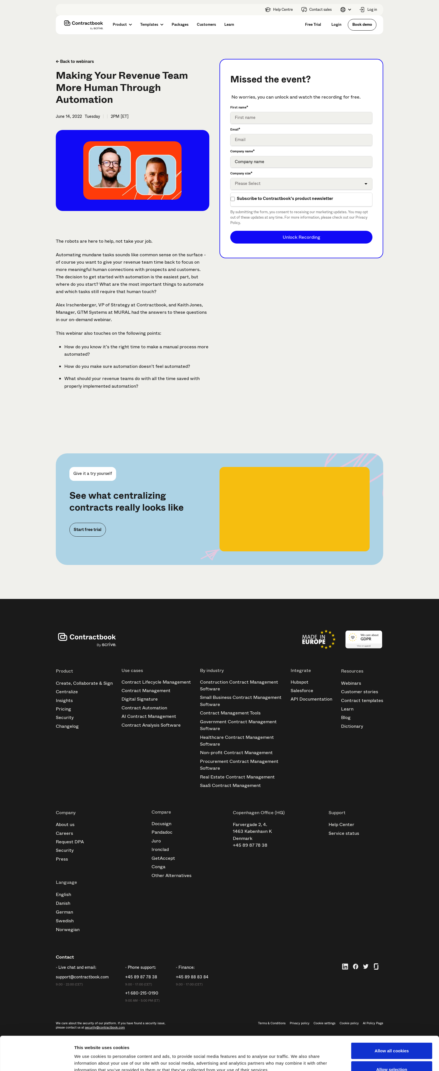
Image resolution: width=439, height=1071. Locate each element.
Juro (156, 841)
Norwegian (68, 929)
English (63, 894)
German (64, 912)
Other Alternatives (171, 875)
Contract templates (362, 700)
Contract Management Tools (230, 713)
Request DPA (70, 842)
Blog (346, 717)
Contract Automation (144, 708)
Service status (344, 833)
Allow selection (391, 1037)
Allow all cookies (392, 1018)
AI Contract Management (149, 716)
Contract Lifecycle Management (156, 682)
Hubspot (299, 682)
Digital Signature (140, 699)
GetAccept (163, 858)
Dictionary (352, 726)
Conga (158, 866)
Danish (63, 903)
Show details (297, 1056)
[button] (345, 10)
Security (65, 717)
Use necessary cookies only (391, 1055)
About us (65, 824)
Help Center (341, 824)
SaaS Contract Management (230, 785)
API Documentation (311, 699)
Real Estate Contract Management (237, 777)
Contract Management (146, 690)
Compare (161, 812)
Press (62, 859)
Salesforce (302, 690)
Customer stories (359, 691)
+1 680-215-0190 (141, 993)
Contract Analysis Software (151, 725)
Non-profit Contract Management (236, 752)
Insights (64, 700)
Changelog (67, 726)
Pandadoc (162, 832)
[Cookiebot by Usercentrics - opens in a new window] (36, 1060)
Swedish (65, 921)
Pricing (63, 709)
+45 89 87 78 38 (250, 845)
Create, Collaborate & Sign (84, 683)
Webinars (351, 683)
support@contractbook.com (82, 977)
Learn (347, 709)
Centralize (67, 691)
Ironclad (160, 849)
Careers (64, 833)
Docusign (161, 823)
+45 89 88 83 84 (192, 977)
